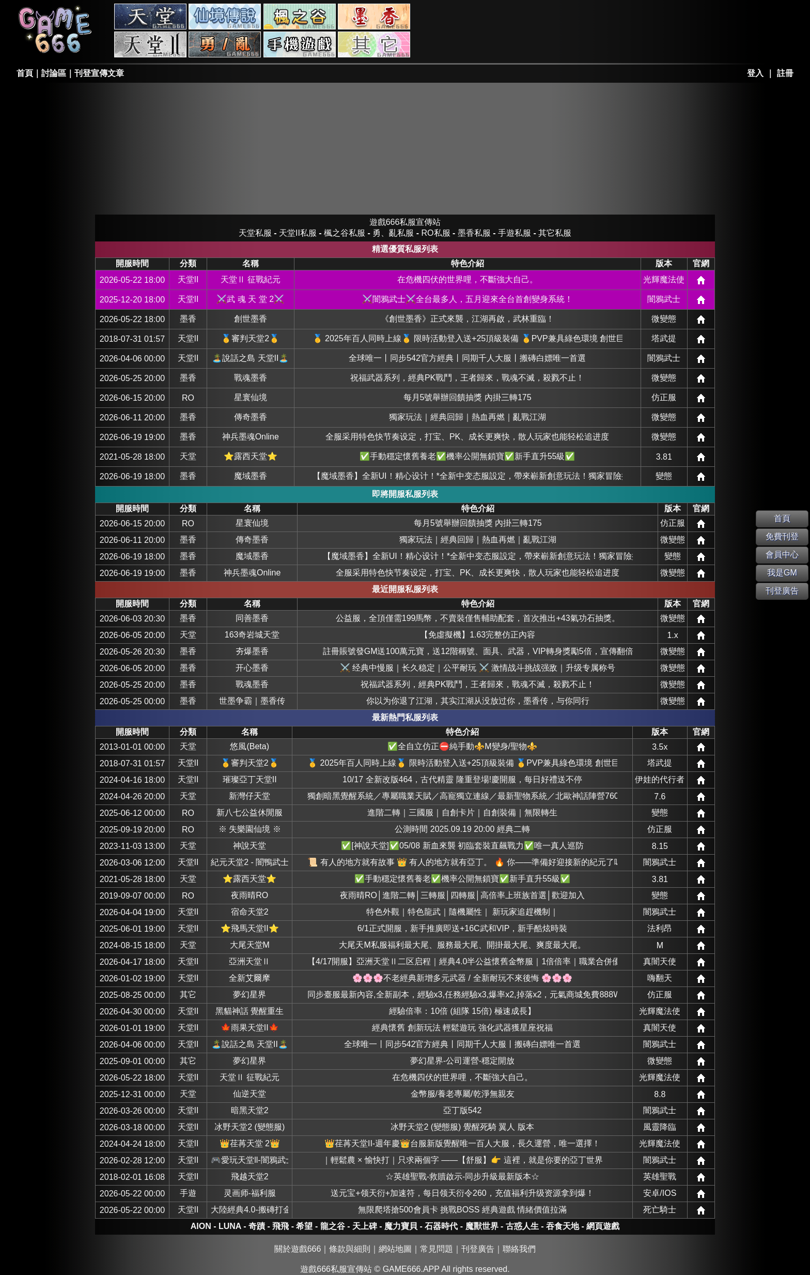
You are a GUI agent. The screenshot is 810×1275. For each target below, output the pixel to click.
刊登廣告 (477, 1248)
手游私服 (299, 44)
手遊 (188, 1193)
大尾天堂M (250, 944)
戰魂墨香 (250, 377)
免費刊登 (782, 536)
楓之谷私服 (299, 16)
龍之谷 (332, 1226)
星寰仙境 (250, 397)
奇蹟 (256, 1226)
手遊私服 (514, 233)
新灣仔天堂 (249, 796)
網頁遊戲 (602, 1226)
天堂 (188, 456)
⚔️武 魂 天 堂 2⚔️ (250, 299)
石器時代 (441, 1226)
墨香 (188, 318)
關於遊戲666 (297, 1248)
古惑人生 (522, 1226)
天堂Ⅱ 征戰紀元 (251, 279)
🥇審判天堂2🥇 (250, 338)
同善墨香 (252, 618)
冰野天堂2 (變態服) (249, 1126)
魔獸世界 (482, 1226)
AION (201, 1226)
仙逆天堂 (249, 1093)
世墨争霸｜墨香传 (252, 700)
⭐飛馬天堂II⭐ (250, 928)
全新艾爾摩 (249, 978)
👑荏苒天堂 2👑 (250, 1143)
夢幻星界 (249, 994)
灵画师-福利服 (250, 1193)
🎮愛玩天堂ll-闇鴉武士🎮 (249, 1160)
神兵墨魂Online (250, 436)
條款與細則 (349, 1248)
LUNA (230, 1226)
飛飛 (280, 1226)
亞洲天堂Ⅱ (249, 961)
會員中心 (782, 554)
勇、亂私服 (225, 44)
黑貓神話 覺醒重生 (249, 1011)
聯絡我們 (519, 1248)
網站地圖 (395, 1248)
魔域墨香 (250, 476)
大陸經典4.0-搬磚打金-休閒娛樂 (249, 1209)
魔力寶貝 (400, 1226)
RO (188, 397)
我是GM (782, 572)
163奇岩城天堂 (252, 634)
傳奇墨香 (250, 417)
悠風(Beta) (249, 746)
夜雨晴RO (249, 895)
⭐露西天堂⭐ (250, 456)
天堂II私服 (150, 44)
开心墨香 (252, 667)
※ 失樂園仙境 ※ (250, 829)
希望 (304, 1226)
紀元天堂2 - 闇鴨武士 (249, 862)
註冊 (785, 73)
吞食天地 (562, 1226)
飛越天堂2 (250, 1176)
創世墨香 (250, 318)
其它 (188, 994)
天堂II (188, 279)
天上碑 (364, 1226)
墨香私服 (374, 16)
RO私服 (225, 16)
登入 (755, 73)
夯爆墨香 (252, 651)
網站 (701, 280)
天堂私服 (150, 16)
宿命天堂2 (250, 911)
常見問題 (436, 1248)
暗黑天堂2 (250, 1110)
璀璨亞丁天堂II (250, 779)
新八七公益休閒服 (249, 812)
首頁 (25, 73)
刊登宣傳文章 (99, 73)
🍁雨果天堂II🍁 (250, 1027)
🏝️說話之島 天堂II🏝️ (250, 358)
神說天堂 (249, 845)
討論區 (53, 73)
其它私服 (374, 44)
